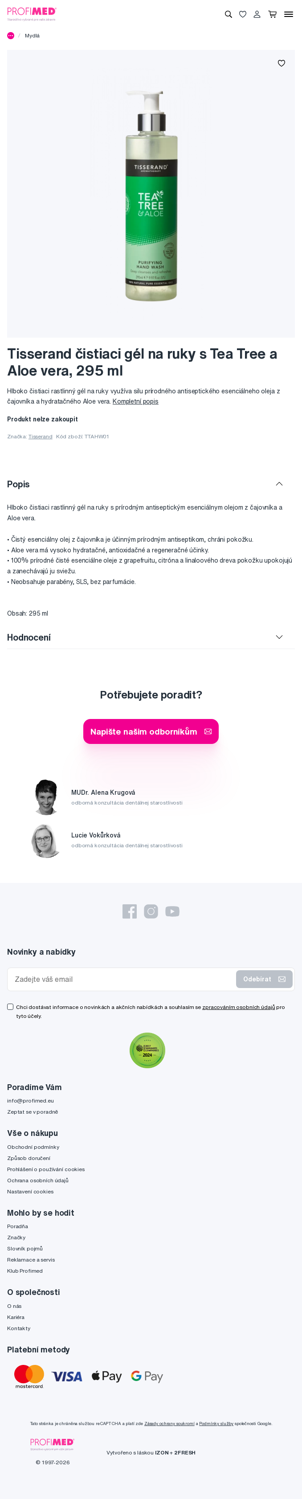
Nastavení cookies (30, 1191)
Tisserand (41, 436)
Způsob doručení (28, 1158)
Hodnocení (29, 637)
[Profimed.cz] (32, 14)
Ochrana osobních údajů (38, 1180)
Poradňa (17, 1226)
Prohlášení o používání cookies (46, 1169)
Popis (18, 484)
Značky (16, 1237)
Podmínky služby (216, 1423)
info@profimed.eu (30, 1100)
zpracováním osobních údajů (238, 1007)
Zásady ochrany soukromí (169, 1423)
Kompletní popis (136, 401)
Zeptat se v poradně (32, 1112)
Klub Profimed (25, 1271)
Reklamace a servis (30, 1259)
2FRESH (185, 1452)
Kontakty (18, 1328)
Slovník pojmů (25, 1248)
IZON (161, 1452)
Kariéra (15, 1317)
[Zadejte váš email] (123, 979)
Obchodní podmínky (33, 1147)
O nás (14, 1306)
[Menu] (288, 14)
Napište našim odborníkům (151, 731)
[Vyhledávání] (228, 14)
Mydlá (32, 35)
